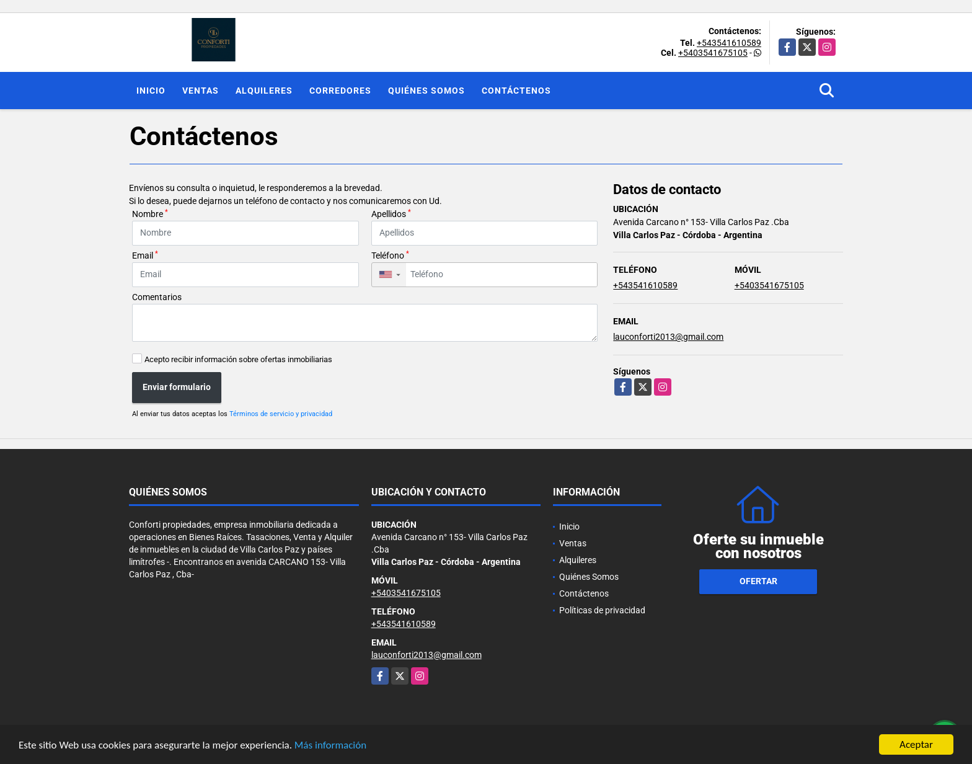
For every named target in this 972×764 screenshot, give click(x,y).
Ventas (200, 91)
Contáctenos (516, 91)
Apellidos (391, 213)
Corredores (340, 91)
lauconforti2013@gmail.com (668, 337)
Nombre (150, 213)
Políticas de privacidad (602, 610)
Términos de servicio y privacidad (280, 414)
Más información (330, 745)
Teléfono (390, 254)
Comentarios (157, 297)
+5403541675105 (713, 53)
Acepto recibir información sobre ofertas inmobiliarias (238, 359)
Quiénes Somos (426, 91)
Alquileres (264, 91)
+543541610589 (729, 43)
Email (145, 254)
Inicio (151, 91)
